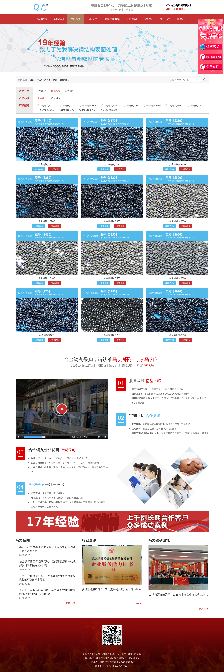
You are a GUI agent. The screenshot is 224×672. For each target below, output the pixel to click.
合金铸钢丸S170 (67, 105)
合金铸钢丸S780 (87, 110)
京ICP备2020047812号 (117, 665)
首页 (32, 79)
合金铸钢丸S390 (152, 105)
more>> (70, 603)
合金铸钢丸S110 (45, 105)
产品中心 (41, 79)
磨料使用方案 (112, 19)
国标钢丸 (76, 19)
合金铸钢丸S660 (45, 110)
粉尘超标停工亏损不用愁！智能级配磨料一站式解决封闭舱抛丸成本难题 (47, 563)
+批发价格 (38, 169)
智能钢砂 (59, 19)
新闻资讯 (148, 19)
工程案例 (131, 19)
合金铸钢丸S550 (195, 105)
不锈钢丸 (55, 98)
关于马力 (165, 19)
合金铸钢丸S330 (131, 105)
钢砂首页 (42, 19)
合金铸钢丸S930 (108, 110)
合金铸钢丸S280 (109, 105)
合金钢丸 (64, 79)
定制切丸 (92, 19)
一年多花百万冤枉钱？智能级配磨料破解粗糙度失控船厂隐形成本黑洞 (47, 577)
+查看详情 (54, 169)
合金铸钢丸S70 (66, 110)
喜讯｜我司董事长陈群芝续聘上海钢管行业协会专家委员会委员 (47, 549)
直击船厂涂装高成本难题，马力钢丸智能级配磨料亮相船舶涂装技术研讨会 (47, 592)
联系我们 (182, 19)
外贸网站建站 (135, 653)
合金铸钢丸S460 (173, 105)
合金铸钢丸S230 (88, 105)
